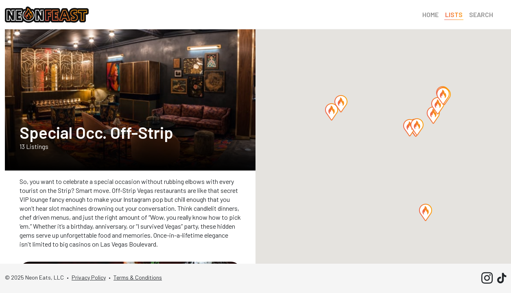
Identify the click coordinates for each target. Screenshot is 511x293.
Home (430, 14)
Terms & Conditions (138, 277)
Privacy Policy (89, 277)
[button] (433, 115)
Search (481, 14)
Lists (454, 14)
